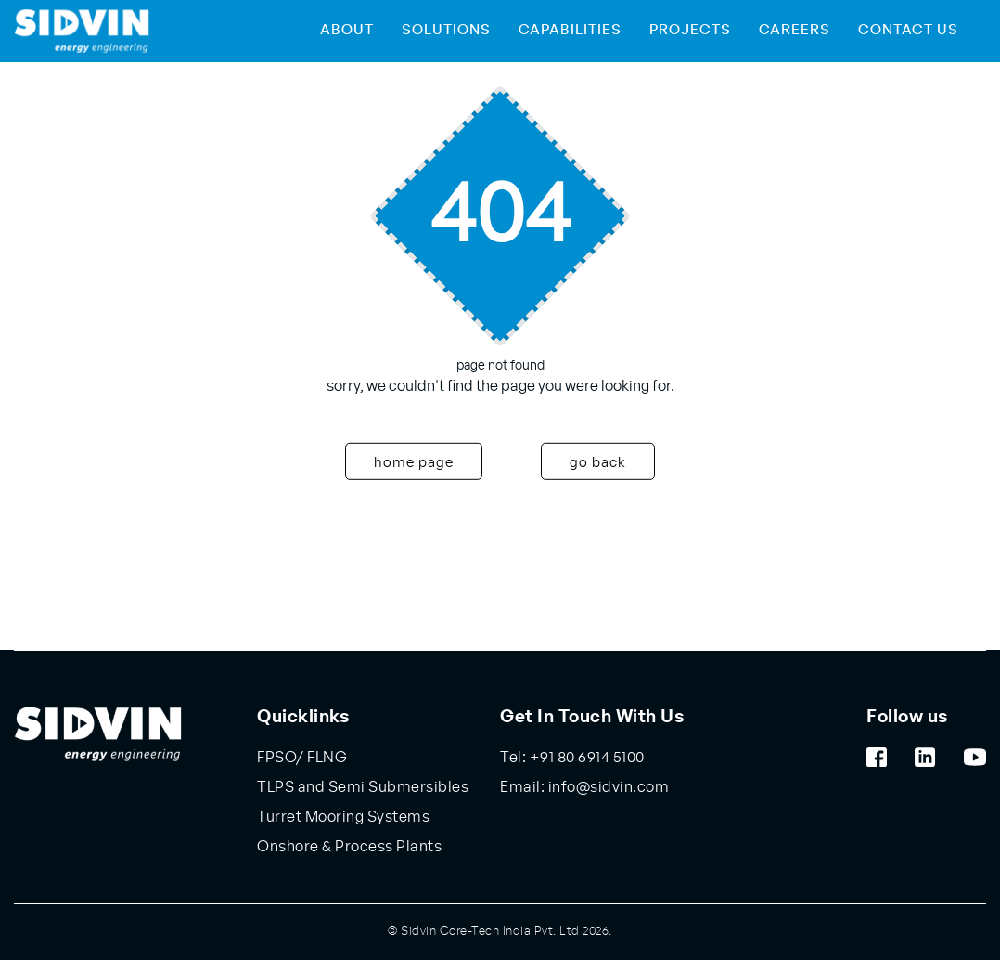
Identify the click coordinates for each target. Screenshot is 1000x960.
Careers (794, 30)
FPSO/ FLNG (302, 757)
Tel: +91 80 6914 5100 (572, 757)
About (347, 30)
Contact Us (908, 30)
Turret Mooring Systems (343, 817)
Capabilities (570, 30)
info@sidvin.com (607, 787)
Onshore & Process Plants (349, 846)
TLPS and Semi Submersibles (362, 787)
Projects (690, 30)
